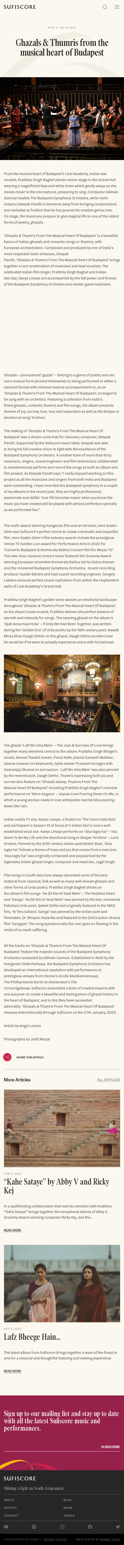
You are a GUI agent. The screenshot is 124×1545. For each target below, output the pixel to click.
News (68, 1507)
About (9, 1499)
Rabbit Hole (110, 1539)
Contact (11, 1515)
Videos (69, 1515)
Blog (68, 1499)
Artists (10, 1507)
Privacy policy (55, 1539)
